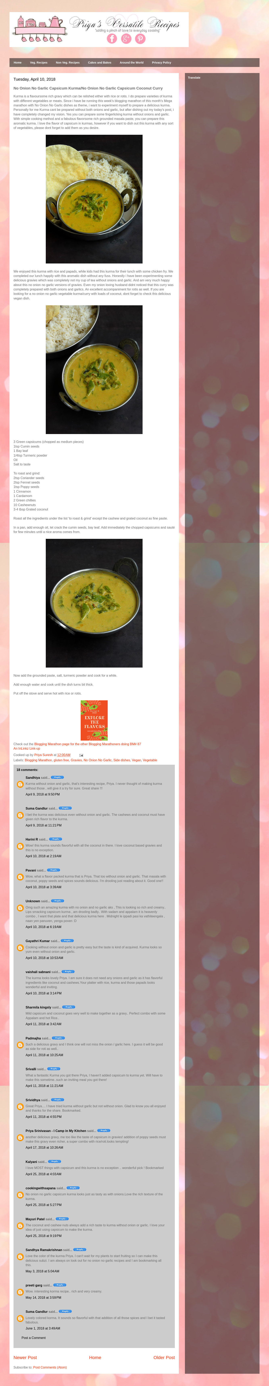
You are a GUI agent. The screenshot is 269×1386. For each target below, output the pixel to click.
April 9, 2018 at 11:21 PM (44, 825)
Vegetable (150, 760)
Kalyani (31, 1162)
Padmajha (33, 1038)
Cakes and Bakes (99, 62)
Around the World (132, 62)
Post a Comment (34, 1338)
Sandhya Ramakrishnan (44, 1250)
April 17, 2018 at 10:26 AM (44, 1147)
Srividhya (33, 1100)
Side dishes (121, 760)
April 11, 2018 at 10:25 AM (44, 1055)
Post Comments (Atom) (50, 1367)
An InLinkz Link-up (27, 748)
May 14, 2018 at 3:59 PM (43, 1297)
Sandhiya (33, 777)
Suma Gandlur (37, 808)
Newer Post (25, 1357)
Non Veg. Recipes (67, 62)
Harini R (32, 839)
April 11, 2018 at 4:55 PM (44, 1116)
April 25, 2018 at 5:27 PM (44, 1205)
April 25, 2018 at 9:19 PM (44, 1236)
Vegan (136, 760)
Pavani (31, 870)
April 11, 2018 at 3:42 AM (43, 1024)
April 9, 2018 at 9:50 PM (43, 794)
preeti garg (34, 1285)
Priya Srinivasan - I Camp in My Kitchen (56, 1131)
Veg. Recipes (38, 62)
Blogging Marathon (38, 760)
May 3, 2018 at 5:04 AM (42, 1271)
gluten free (61, 760)
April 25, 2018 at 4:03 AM (43, 1174)
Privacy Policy (161, 62)
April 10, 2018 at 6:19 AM (43, 927)
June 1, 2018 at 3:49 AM (43, 1328)
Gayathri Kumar (38, 941)
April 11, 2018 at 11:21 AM (44, 1086)
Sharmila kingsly (38, 1007)
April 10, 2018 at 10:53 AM (44, 958)
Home (18, 62)
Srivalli (31, 1069)
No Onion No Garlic (98, 760)
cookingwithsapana (40, 1188)
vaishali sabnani (38, 972)
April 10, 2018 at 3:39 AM (43, 887)
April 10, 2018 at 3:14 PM (44, 993)
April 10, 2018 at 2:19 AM (43, 856)
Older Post (164, 1357)
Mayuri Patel (35, 1219)
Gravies (76, 760)
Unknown (33, 901)
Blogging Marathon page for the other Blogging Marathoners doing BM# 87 (87, 744)
